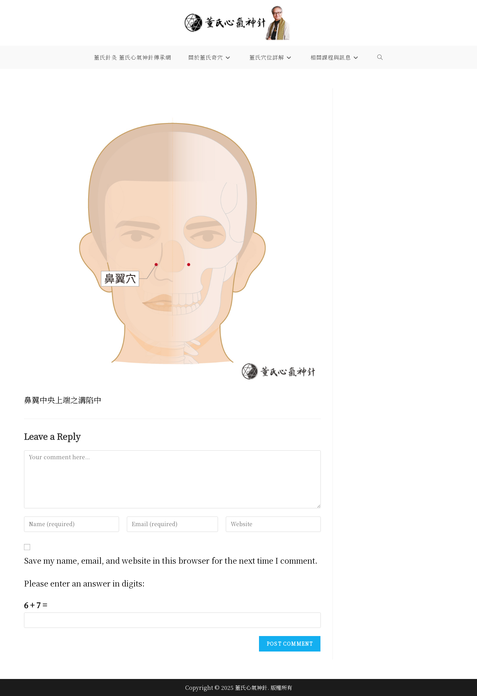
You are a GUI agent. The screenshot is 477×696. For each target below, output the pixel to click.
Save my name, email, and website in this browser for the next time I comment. (170, 560)
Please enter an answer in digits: (84, 583)
